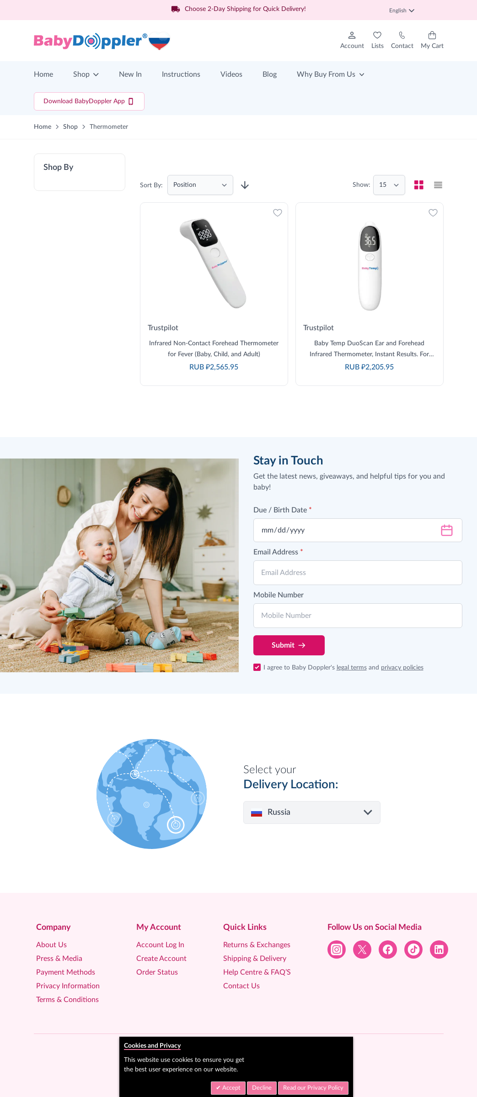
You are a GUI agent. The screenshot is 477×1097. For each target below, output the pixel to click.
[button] (79, 172)
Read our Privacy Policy (313, 1088)
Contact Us (241, 986)
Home (43, 74)
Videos (231, 74)
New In (130, 74)
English (401, 10)
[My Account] (352, 41)
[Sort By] (200, 185)
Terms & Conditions (67, 999)
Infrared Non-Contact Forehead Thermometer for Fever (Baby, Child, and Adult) (214, 349)
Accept (231, 1088)
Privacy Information (68, 986)
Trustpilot (163, 328)
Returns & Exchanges (256, 945)
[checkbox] (418, 185)
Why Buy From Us (326, 74)
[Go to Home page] (102, 40)
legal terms (352, 668)
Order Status (157, 972)
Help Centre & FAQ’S (257, 972)
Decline (262, 1088)
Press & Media (59, 958)
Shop (81, 74)
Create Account (161, 958)
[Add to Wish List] (277, 212)
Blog (270, 74)
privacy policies (402, 668)
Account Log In (160, 945)
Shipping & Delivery (254, 958)
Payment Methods (65, 972)
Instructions (181, 74)
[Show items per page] (389, 185)
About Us (51, 945)
